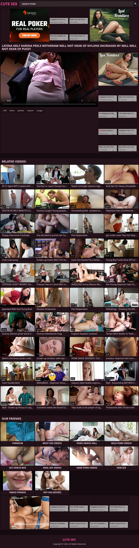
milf (4, 110)
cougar (40, 110)
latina (12, 110)
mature (30, 110)
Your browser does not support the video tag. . (49, 79)
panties (21, 110)
